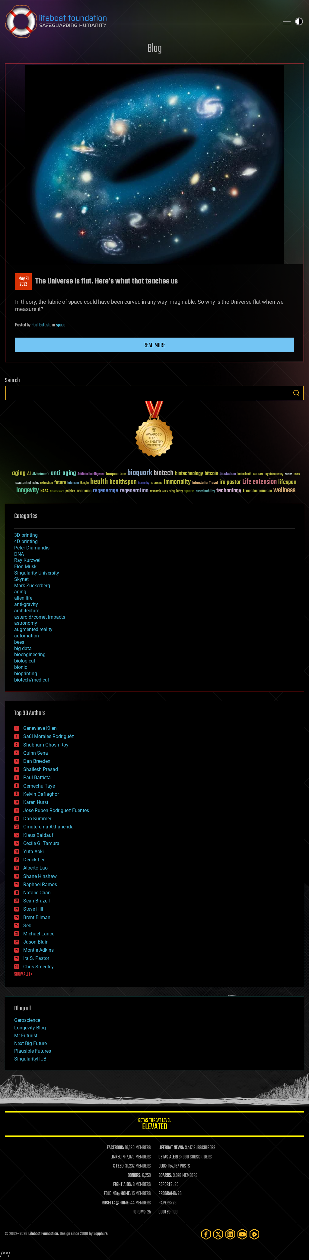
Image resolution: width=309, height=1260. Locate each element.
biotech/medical (31, 680)
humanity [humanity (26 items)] (143, 483)
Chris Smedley (38, 967)
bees (19, 642)
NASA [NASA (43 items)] (44, 491)
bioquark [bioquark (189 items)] (139, 473)
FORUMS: (139, 1212)
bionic (20, 667)
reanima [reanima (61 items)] (84, 491)
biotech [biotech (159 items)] (164, 473)
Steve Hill (33, 909)
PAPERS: (165, 1203)
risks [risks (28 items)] (165, 491)
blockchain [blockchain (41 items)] (228, 474)
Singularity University (36, 573)
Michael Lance (38, 934)
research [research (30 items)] (155, 492)
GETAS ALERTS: (170, 1157)
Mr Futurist (25, 1035)
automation (26, 636)
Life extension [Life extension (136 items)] (259, 482)
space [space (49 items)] (189, 491)
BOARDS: (165, 1176)
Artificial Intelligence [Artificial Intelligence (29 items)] (91, 474)
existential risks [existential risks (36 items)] (27, 483)
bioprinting (25, 673)
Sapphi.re (100, 1233)
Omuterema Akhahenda (48, 827)
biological (24, 661)
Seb (27, 925)
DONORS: (134, 1176)
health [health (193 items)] (99, 482)
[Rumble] (254, 1234)
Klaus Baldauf (38, 835)
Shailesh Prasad (40, 769)
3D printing (26, 535)
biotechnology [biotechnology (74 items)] (189, 474)
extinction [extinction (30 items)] (46, 483)
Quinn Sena (35, 753)
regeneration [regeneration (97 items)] (134, 490)
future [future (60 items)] (60, 482)
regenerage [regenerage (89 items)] (105, 490)
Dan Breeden (36, 761)
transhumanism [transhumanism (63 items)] (257, 491)
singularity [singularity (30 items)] (176, 492)
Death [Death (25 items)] (297, 474)
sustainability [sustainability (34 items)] (205, 492)
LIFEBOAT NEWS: (171, 1148)
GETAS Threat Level (154, 1125)
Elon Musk (25, 566)
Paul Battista (41, 325)
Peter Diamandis (31, 548)
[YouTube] (242, 1234)
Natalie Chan (37, 893)
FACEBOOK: (115, 1148)
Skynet (21, 579)
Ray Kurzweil (28, 560)
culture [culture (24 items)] (288, 474)
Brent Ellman (36, 917)
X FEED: (118, 1166)
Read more (154, 345)
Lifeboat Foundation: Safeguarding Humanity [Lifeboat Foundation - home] (139, 21)
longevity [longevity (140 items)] (27, 490)
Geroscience (27, 1020)
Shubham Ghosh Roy (45, 745)
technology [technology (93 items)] (228, 490)
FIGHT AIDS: (122, 1185)
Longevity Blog (30, 1028)
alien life (23, 598)
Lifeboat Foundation (43, 1233)
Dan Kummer (37, 818)
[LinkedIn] (230, 1234)
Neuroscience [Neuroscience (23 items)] (57, 492)
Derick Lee (34, 860)
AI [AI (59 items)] (29, 474)
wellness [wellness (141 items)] (284, 490)
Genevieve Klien (40, 728)
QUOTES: (164, 1212)
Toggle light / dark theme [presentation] (299, 21)
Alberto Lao (35, 868)
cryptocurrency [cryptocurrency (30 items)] (274, 474)
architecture (26, 611)
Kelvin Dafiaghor (41, 794)
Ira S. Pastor (36, 958)
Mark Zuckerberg (32, 585)
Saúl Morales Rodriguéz (48, 736)
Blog (154, 48)
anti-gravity (26, 604)
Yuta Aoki (33, 851)
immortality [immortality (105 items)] (177, 482)
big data (23, 648)
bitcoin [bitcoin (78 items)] (211, 474)
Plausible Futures (32, 1051)
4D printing (26, 541)
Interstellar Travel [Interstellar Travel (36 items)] (205, 483)
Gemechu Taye (39, 786)
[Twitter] (218, 1234)
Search (296, 393)
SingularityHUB (30, 1059)
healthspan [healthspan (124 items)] (123, 482)
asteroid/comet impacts (39, 617)
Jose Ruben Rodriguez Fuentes (56, 810)
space (60, 325)
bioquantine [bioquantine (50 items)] (116, 473)
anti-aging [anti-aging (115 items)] (63, 473)
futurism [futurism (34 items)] (73, 483)
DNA (19, 554)
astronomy (25, 623)
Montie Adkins (38, 950)
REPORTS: (166, 1185)
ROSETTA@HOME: (115, 1203)
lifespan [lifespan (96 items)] (287, 482)
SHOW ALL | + (23, 974)
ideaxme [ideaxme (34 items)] (156, 483)
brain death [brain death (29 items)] (244, 474)
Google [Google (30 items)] (84, 483)
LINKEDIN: (118, 1157)
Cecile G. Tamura (41, 843)
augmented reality (33, 629)
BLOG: (162, 1166)
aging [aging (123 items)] (19, 473)
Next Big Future (30, 1043)
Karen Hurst (35, 802)
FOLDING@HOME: (117, 1194)
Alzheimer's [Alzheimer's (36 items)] (40, 474)
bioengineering (30, 654)
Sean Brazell (36, 901)
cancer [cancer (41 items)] (258, 474)
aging (20, 591)
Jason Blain (36, 942)
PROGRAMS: (167, 1194)
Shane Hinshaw (40, 876)
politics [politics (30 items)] (70, 492)
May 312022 (23, 281)
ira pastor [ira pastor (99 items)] (230, 482)
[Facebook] (206, 1234)
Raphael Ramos (40, 884)
